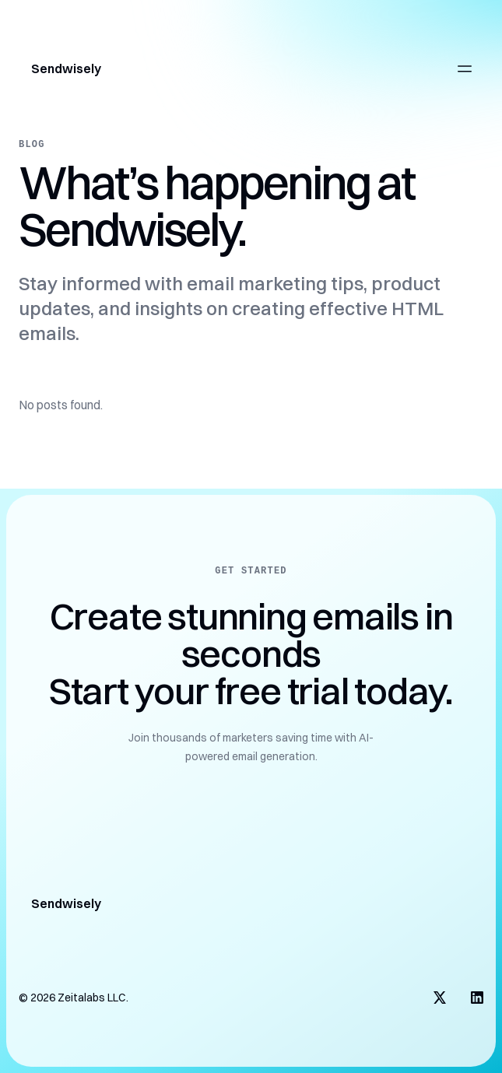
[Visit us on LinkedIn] (477, 997)
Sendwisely (66, 68)
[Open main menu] (464, 68)
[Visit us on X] (440, 997)
